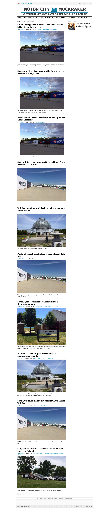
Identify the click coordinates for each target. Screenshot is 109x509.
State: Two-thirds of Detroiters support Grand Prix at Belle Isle (41, 401)
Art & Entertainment (41, 29)
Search (80, 3)
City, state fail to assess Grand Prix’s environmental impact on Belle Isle (40, 449)
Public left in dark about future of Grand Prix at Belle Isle (41, 255)
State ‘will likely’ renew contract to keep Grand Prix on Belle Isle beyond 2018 (41, 163)
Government (49, 18)
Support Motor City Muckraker (65, 498)
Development (71, 18)
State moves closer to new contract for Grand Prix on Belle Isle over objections (40, 72)
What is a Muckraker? (52, 498)
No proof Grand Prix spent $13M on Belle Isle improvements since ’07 (37, 354)
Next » (23, 494)
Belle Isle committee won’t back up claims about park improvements (41, 209)
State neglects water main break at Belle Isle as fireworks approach (38, 302)
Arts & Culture (60, 18)
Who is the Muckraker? (42, 498)
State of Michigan (53, 29)
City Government (37, 306)
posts (40, 167)
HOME (20, 18)
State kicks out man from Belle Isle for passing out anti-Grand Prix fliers (41, 118)
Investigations (29, 18)
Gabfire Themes (89, 506)
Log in (74, 506)
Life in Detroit (82, 18)
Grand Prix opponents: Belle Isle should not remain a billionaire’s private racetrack (40, 25)
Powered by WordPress (80, 506)
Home (18, 21)
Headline (47, 29)
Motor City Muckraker (25, 506)
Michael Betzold (72, 21)
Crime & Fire (39, 18)
